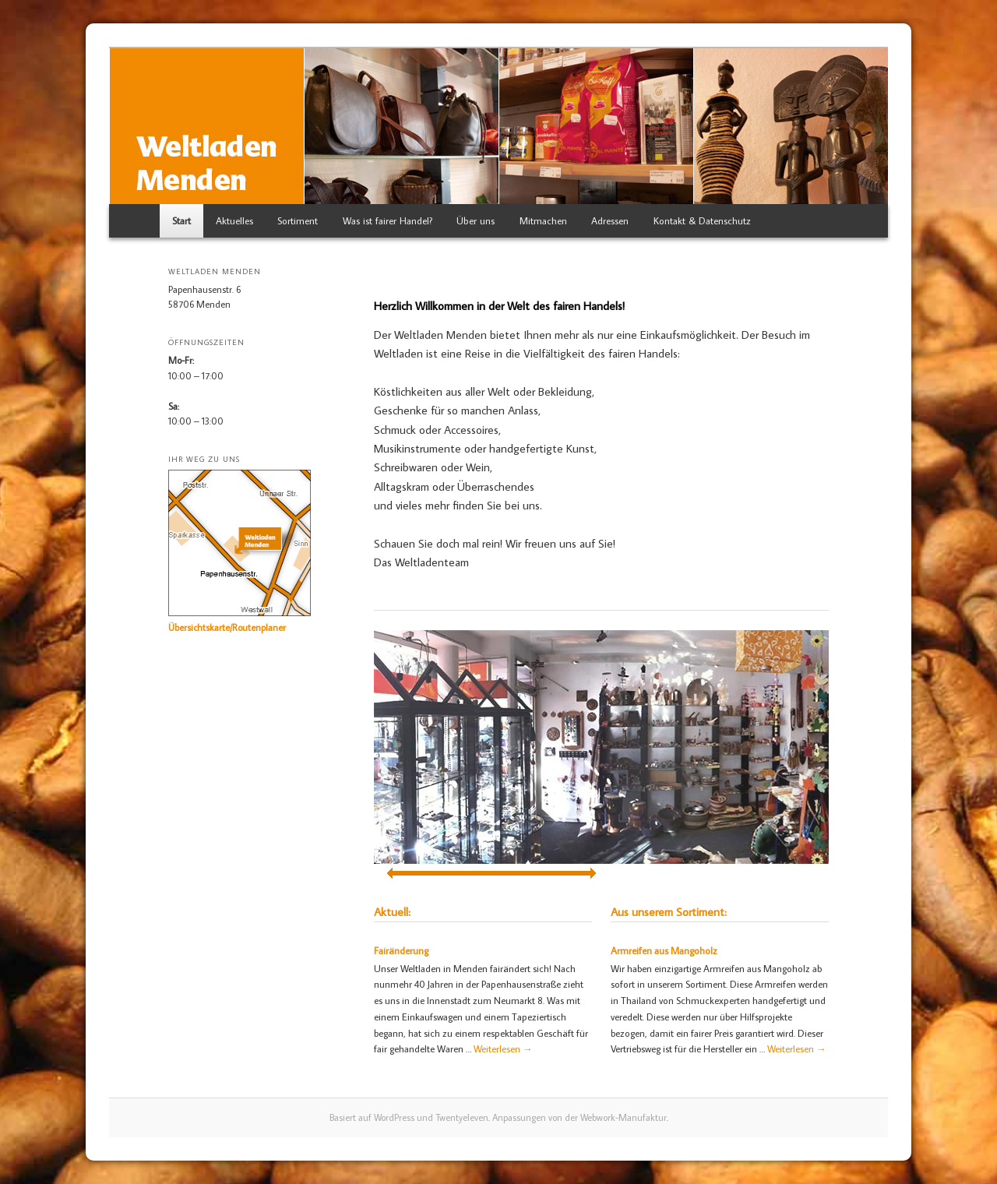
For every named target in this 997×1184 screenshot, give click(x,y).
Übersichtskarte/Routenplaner (227, 627)
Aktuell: (392, 911)
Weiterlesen (503, 1048)
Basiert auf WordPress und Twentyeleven (408, 1117)
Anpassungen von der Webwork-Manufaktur (579, 1117)
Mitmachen (543, 220)
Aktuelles (234, 220)
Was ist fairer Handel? (387, 220)
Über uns (475, 220)
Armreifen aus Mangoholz (664, 950)
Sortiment (297, 220)
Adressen (610, 220)
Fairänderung (401, 950)
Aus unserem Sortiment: (669, 911)
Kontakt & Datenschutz (702, 220)
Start (181, 220)
